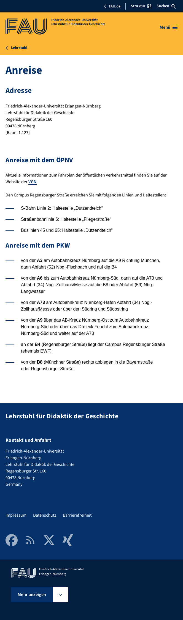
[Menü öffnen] (168, 27)
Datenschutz (44, 515)
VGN (32, 182)
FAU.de (111, 6)
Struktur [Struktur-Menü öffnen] (141, 6)
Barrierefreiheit (77, 515)
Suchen (166, 6)
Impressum (16, 515)
